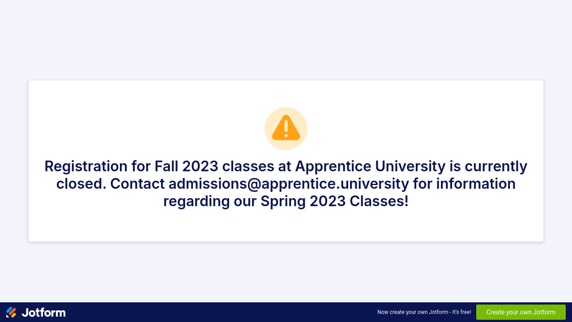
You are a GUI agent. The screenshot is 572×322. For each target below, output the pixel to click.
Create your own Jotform (521, 312)
